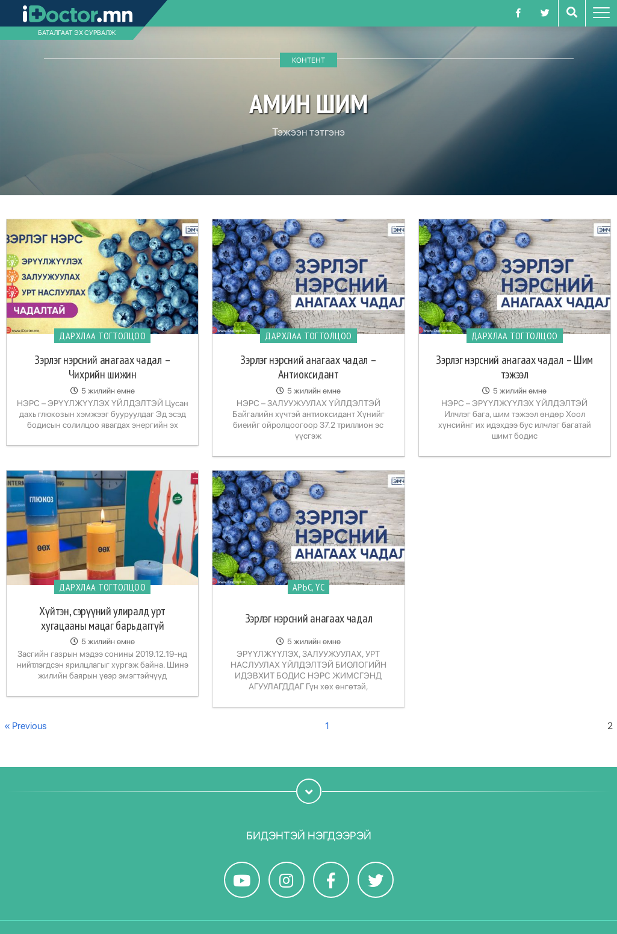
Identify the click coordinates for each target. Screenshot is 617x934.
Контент (308, 60)
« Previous (25, 726)
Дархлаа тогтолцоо (102, 336)
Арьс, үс (309, 587)
